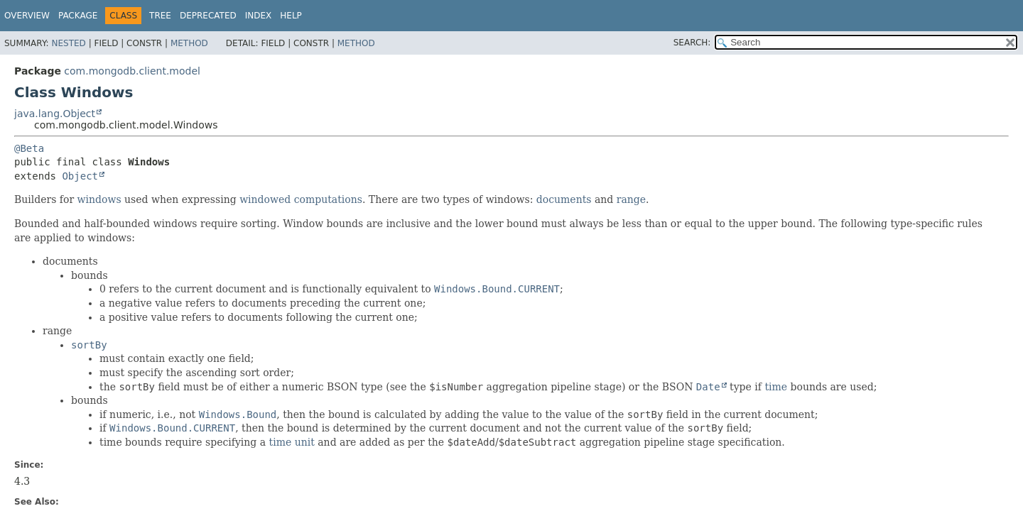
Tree (160, 16)
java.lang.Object (54, 113)
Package (77, 16)
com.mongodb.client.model (132, 71)
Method (189, 43)
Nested (68, 43)
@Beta (29, 148)
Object (80, 176)
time (775, 386)
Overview (27, 16)
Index (258, 16)
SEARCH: (692, 43)
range (631, 199)
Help (291, 16)
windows (99, 199)
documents (564, 199)
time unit (292, 442)
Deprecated (208, 16)
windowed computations (300, 199)
